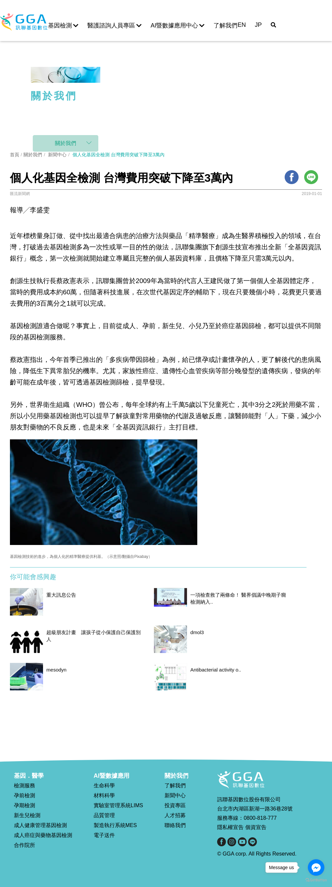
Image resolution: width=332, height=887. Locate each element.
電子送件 (104, 835)
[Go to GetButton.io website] (316, 880)
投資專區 (175, 805)
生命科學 (104, 785)
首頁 (14, 154)
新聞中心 (57, 154)
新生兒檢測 (27, 815)
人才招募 (175, 815)
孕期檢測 (24, 805)
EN (242, 25)
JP (258, 25)
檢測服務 (24, 785)
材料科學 (104, 795)
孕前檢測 (24, 795)
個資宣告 (255, 827)
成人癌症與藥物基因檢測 (43, 835)
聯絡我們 (175, 825)
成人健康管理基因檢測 (40, 825)
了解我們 (225, 25)
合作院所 (24, 845)
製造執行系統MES (115, 825)
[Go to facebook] (316, 867)
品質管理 (104, 815)
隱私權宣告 (230, 827)
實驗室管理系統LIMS (118, 805)
